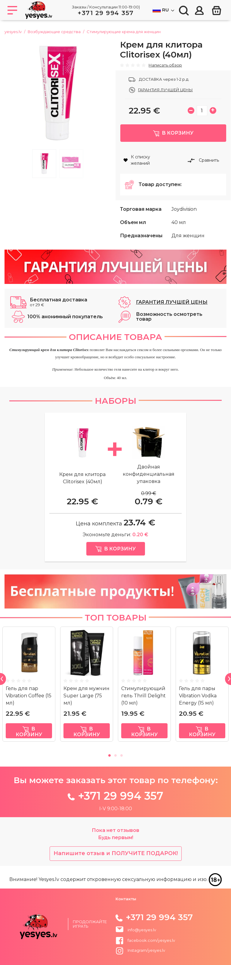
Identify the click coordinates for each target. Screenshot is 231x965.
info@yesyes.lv (142, 933)
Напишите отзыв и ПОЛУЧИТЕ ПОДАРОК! (116, 862)
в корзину (29, 740)
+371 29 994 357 (106, 13)
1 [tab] (44, 163)
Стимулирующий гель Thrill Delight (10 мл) (143, 704)
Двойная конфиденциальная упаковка (148, 483)
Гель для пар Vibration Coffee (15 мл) (28, 704)
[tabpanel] (58, 93)
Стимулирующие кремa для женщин (124, 31)
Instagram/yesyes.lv (140, 954)
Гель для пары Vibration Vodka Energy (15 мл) (198, 704)
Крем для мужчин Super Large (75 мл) (86, 704)
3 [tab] (122, 763)
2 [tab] (71, 163)
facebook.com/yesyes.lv (145, 944)
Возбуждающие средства (54, 31)
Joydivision (184, 218)
